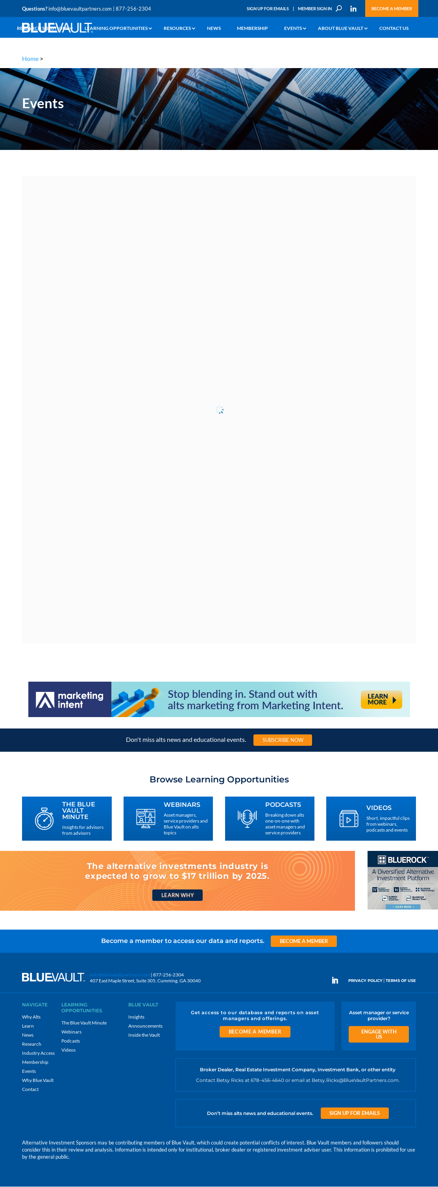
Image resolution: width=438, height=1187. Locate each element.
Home (30, 58)
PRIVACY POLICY (365, 981)
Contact (30, 1089)
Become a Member (391, 8)
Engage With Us (379, 1034)
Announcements (145, 1026)
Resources (177, 28)
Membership (252, 28)
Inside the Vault (144, 1035)
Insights (136, 1017)
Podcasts (70, 1041)
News (214, 28)
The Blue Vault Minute (84, 1023)
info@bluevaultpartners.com (80, 9)
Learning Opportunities (116, 28)
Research (31, 1044)
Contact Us (393, 28)
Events (293, 28)
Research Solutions (42, 28)
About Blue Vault (340, 28)
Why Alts (31, 1017)
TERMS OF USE (401, 981)
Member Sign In (315, 8)
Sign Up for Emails (268, 8)
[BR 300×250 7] (403, 909)
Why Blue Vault (38, 1080)
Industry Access (38, 1053)
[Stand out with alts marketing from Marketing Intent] (219, 716)
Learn (28, 1026)
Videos (68, 1050)
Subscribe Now (282, 740)
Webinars (71, 1032)
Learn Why (177, 895)
